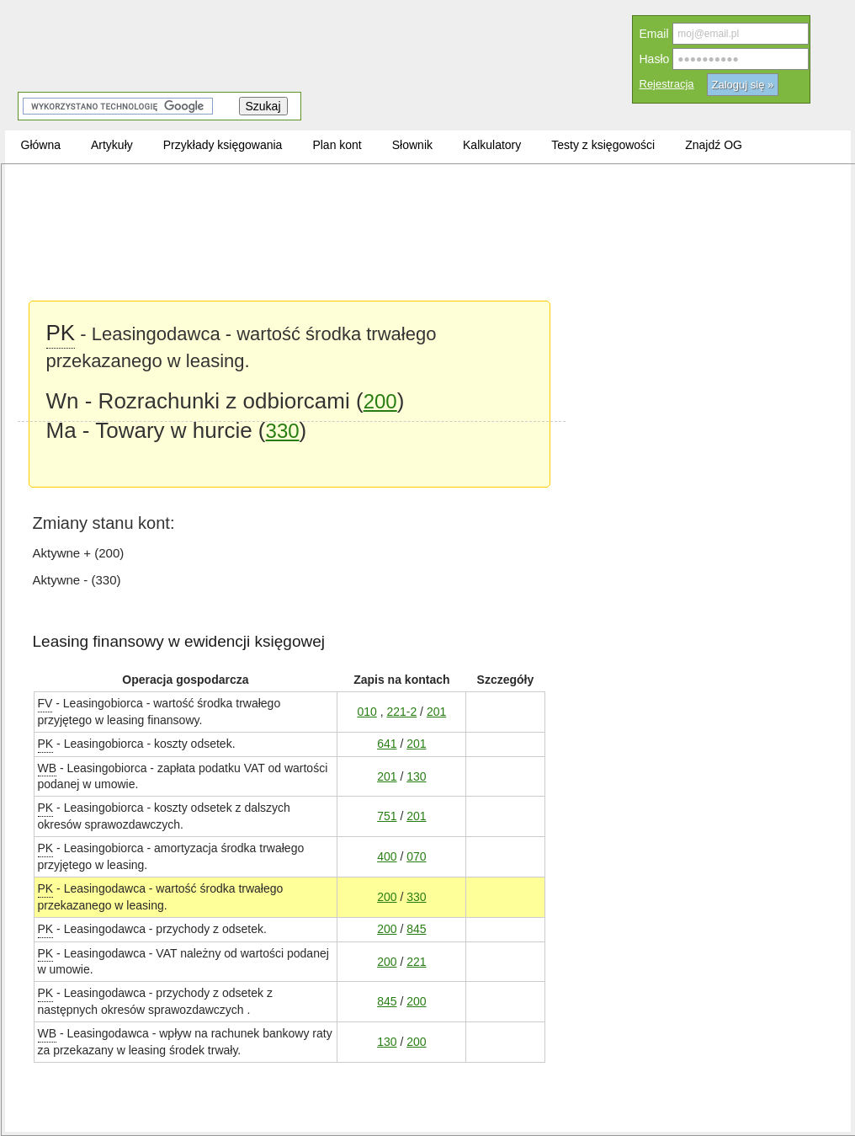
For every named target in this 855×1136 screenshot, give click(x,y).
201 (436, 711)
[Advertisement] (292, 295)
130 (416, 776)
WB (47, 767)
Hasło (655, 59)
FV (45, 703)
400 (386, 856)
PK (46, 743)
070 (416, 856)
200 (386, 896)
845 (416, 928)
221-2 (401, 711)
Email (654, 33)
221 (416, 961)
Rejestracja (667, 83)
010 (366, 711)
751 (386, 815)
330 (283, 430)
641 (386, 743)
